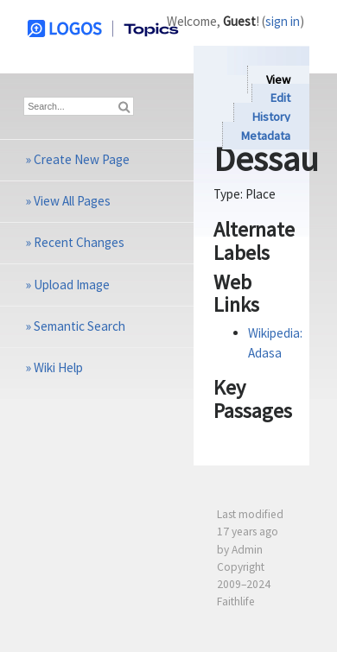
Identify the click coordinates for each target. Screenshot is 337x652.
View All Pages (72, 201)
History (271, 116)
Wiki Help (58, 367)
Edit (280, 98)
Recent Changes (79, 242)
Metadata (265, 135)
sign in (282, 21)
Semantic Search (79, 326)
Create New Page (82, 159)
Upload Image (72, 284)
